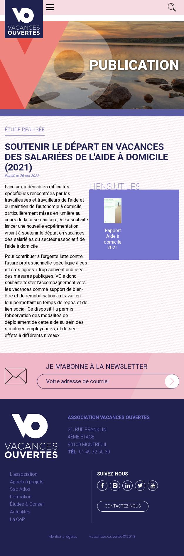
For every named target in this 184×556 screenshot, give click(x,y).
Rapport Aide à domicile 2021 (112, 239)
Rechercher (172, 7)
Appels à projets (26, 482)
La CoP (17, 519)
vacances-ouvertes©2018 (112, 536)
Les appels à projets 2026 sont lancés (89, 18)
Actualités (20, 512)
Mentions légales (62, 536)
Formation (20, 497)
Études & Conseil (27, 504)
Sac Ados (20, 489)
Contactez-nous (123, 506)
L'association (23, 474)
